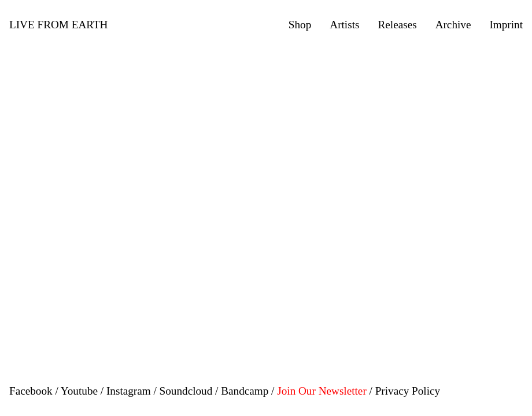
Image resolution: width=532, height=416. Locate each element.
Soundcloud (186, 391)
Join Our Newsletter (322, 391)
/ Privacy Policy (405, 391)
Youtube (79, 391)
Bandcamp (244, 391)
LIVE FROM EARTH (58, 24)
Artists (344, 24)
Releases (397, 24)
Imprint (506, 24)
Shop (300, 24)
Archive (453, 24)
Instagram (128, 391)
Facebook (31, 391)
